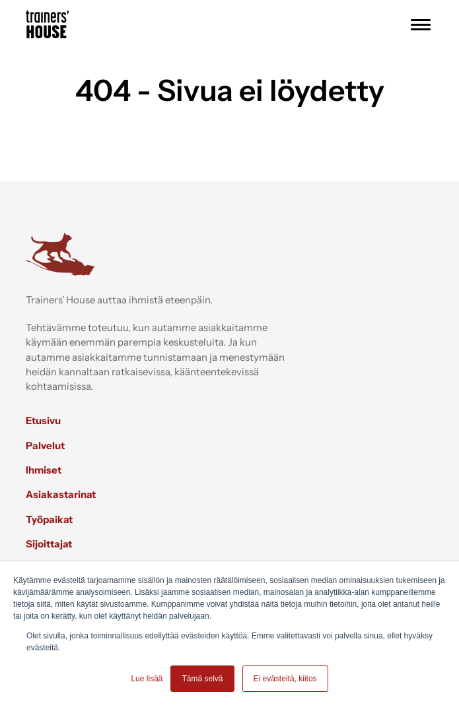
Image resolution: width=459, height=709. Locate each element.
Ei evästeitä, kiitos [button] (285, 678)
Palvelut (45, 445)
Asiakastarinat (61, 494)
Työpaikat (49, 519)
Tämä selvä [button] (202, 678)
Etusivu (43, 420)
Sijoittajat (49, 544)
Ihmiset (43, 470)
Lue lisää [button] (146, 678)
